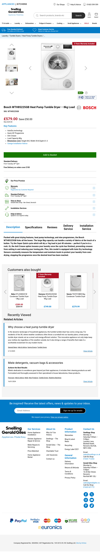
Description (13, 228)
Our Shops (59, 4)
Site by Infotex (81, 544)
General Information (70, 457)
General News (12, 348)
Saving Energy (32, 348)
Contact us (50, 460)
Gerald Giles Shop (17, 203)
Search (76, 15)
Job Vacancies (51, 456)
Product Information (70, 431)
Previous (12, 46)
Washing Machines (55, 379)
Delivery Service (68, 228)
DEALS (86, 24)
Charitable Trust (52, 452)
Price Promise (19, 182)
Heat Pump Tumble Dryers (32, 37)
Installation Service (86, 228)
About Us (50, 430)
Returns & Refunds (72, 468)
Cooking (59, 24)
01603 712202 (88, 460)
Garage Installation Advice (17, 144)
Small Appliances (73, 24)
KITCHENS (22, 4)
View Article (87, 352)
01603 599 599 (90, 4)
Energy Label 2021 (72, 450)
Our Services (34, 430)
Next (12, 94)
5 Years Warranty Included (84, 45)
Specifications (33, 228)
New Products (33, 379)
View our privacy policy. (59, 418)
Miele (26, 379)
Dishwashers (29, 24)
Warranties (69, 436)
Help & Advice (74, 4)
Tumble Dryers (15, 37)
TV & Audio (5, 24)
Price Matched (33, 452)
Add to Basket (50, 155)
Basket (96, 15)
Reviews (52, 228)
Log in (89, 15)
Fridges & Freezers (45, 24)
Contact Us (88, 430)
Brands (94, 24)
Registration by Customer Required (22, 190)
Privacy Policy (70, 479)
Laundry (17, 24)
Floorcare (11, 379)
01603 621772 (88, 488)
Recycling (68, 446)
